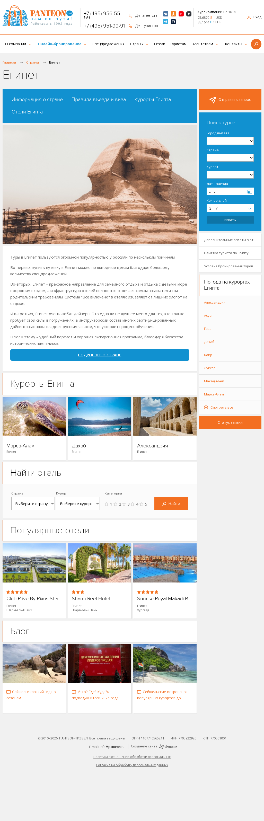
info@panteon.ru (112, 747)
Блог (20, 631)
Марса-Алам (20, 446)
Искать (230, 219)
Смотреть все (221, 407)
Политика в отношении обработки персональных (132, 757)
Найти (171, 503)
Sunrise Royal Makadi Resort (165, 598)
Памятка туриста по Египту (226, 253)
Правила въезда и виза (99, 99)
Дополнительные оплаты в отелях (232, 239)
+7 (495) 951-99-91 (104, 26)
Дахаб (79, 446)
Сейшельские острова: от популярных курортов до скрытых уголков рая (162, 695)
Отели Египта (27, 112)
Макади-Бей (214, 381)
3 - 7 (213, 208)
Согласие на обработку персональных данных (132, 765)
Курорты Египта (153, 99)
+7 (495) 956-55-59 (103, 16)
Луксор (210, 368)
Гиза (208, 328)
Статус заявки (230, 422)
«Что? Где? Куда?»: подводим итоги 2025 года (95, 694)
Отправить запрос (230, 100)
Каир (208, 354)
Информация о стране (37, 99)
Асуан (209, 315)
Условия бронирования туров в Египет (233, 266)
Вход (254, 17)
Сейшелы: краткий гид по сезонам (31, 694)
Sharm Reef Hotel (91, 598)
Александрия (152, 446)
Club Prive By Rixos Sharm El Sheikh (34, 598)
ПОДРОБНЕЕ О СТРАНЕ (99, 354)
